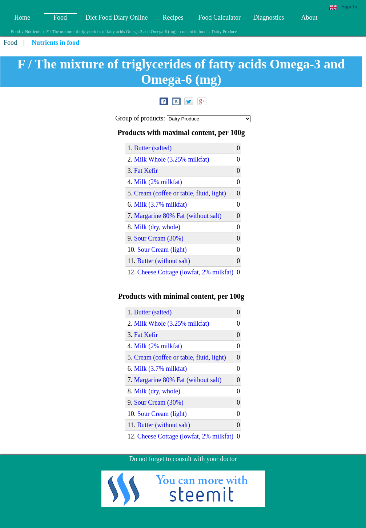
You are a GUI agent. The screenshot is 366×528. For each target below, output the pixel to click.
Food (60, 17)
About (309, 17)
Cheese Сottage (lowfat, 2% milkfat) (185, 272)
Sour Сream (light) (162, 249)
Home (22, 17)
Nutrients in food (55, 42)
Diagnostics (268, 17)
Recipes (172, 17)
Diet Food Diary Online (116, 17)
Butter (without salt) (163, 261)
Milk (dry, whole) (157, 227)
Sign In (349, 6)
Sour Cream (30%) (159, 238)
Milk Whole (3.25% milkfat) (171, 159)
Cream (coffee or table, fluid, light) (180, 193)
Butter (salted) (153, 148)
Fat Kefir (146, 170)
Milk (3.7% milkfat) (160, 204)
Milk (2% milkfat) (158, 182)
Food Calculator (219, 17)
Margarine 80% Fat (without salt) (178, 215)
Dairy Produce (224, 31)
